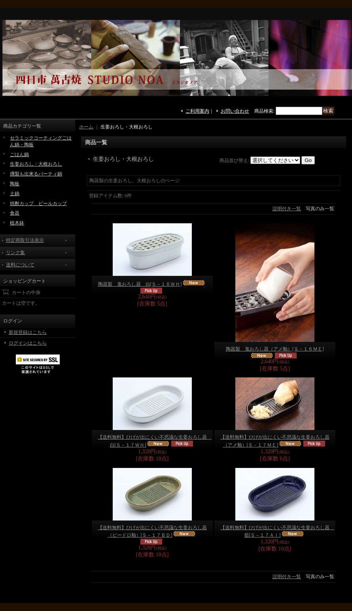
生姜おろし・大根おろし (36, 164)
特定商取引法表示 (25, 240)
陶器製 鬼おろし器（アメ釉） (275, 349)
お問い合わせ (235, 111)
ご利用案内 (197, 111)
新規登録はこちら (28, 332)
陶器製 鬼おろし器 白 (140, 284)
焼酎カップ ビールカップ (38, 203)
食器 (14, 213)
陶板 (14, 184)
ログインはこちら (28, 343)
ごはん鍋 (19, 154)
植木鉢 (17, 223)
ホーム (86, 127)
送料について (20, 265)
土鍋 (14, 193)
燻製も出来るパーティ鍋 (36, 174)
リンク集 (15, 252)
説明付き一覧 (287, 208)
